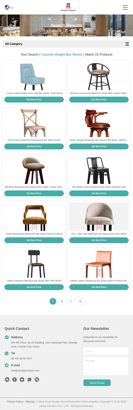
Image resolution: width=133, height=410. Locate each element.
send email (97, 382)
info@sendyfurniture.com (25, 370)
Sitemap (30, 401)
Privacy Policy (15, 401)
